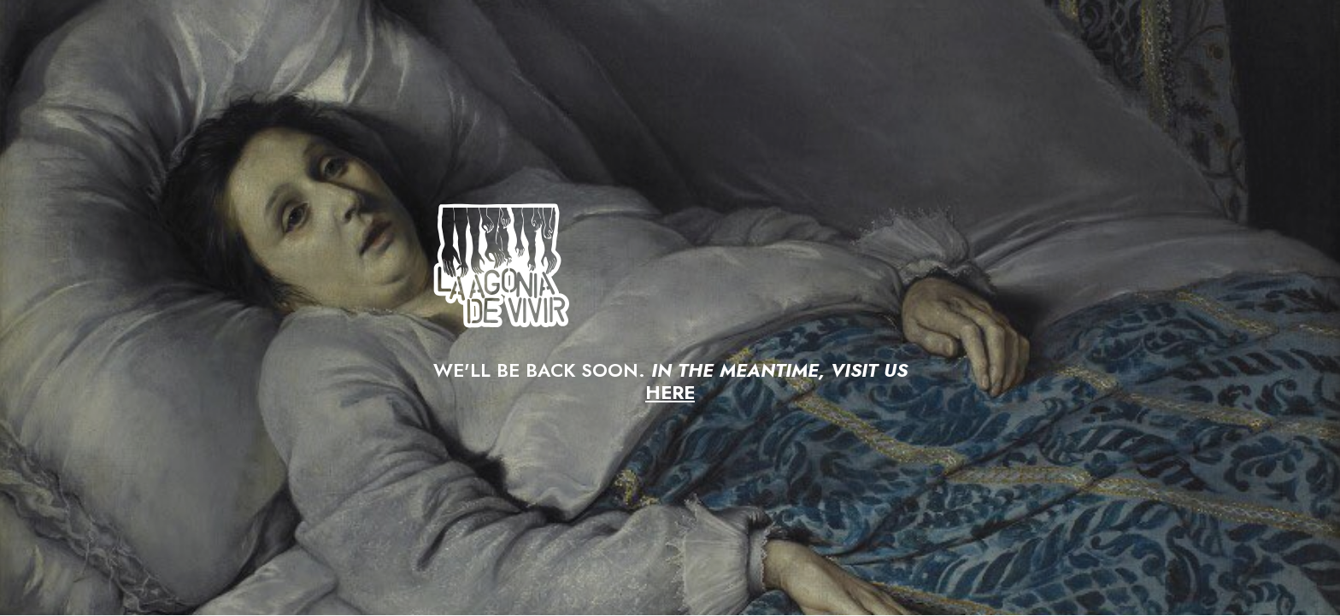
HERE (670, 392)
